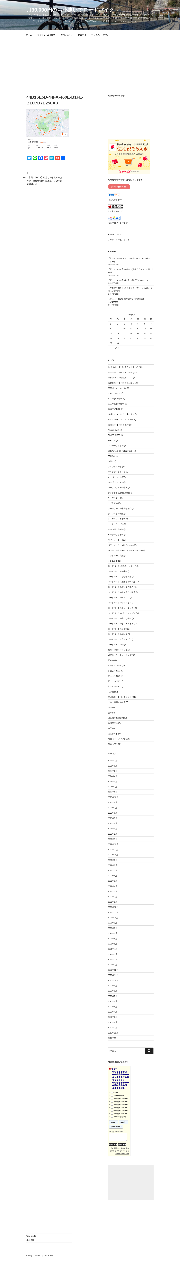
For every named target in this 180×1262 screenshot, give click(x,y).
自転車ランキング (115, 211)
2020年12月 (113, 970)
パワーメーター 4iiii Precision (121, 545)
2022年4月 (112, 886)
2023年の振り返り (116, 404)
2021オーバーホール (117, 388)
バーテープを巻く (116, 535)
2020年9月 (112, 986)
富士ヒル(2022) (114, 665)
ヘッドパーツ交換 (116, 555)
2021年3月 (112, 954)
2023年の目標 (114, 409)
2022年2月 (112, 896)
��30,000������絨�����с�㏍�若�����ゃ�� (119, 1150)
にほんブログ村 (115, 200)
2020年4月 (112, 1012)
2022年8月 (112, 865)
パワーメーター (115, 540)
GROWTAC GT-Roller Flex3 (120, 451)
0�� (115, 1093)
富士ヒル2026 (114, 686)
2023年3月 (112, 828)
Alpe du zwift (113, 430)
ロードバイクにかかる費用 (119, 576)
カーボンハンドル (116, 482)
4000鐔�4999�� (120, 1108)
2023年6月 (112, 813)
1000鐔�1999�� (120, 1099)
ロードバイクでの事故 (118, 571)
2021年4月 (112, 949)
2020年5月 (112, 1007)
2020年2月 (112, 1022)
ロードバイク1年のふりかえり (121, 566)
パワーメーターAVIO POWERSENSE (124, 550)
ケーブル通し (114, 498)
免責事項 (82, 35)
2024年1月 (112, 792)
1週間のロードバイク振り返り (121, 383)
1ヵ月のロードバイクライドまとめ (123, 367)
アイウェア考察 (115, 467)
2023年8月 (112, 802)
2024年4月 (112, 776)
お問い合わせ (66, 35)
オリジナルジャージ (117, 472)
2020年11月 (113, 975)
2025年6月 (112, 766)
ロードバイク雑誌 (116, 644)
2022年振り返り (115, 398)
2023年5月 (112, 818)
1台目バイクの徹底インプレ (120, 377)
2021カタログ (114, 393)
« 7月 (117, 348)
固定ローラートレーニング (119, 655)
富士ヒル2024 (114, 676)
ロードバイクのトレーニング (120, 608)
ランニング (113, 561)
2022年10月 (113, 855)
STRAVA (111, 456)
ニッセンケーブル (116, 524)
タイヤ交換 (113, 503)
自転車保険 (113, 723)
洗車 (110, 707)
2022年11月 (113, 849)
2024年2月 (112, 787)
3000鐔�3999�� (120, 1105)
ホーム (29, 35)
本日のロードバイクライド (119, 697)
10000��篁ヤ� (120, 1117)
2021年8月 (112, 928)
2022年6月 (112, 876)
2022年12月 (113, 844)
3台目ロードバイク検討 (118, 425)
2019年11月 (113, 1038)
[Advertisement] (90, 61)
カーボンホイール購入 (118, 487)
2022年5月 (112, 881)
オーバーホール (115, 477)
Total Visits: (31, 1236)
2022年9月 (112, 860)
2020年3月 (112, 1017)
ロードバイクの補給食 (118, 634)
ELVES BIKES (114, 435)
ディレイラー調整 (116, 514)
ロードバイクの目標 (117, 629)
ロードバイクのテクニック (119, 603)
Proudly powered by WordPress (39, 1255)
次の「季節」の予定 (117, 702)
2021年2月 (112, 959)
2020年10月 (113, 980)
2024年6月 (112, 771)
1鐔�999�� (118, 1096)
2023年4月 (112, 823)
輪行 (110, 728)
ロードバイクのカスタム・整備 (121, 592)
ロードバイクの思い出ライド (120, 623)
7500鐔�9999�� (120, 1114)
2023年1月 (112, 839)
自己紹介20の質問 (116, 718)
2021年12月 (113, 907)
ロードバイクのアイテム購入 (120, 587)
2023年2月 (112, 834)
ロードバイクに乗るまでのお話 (121, 582)
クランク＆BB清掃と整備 (119, 493)
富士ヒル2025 (114, 681)
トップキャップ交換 (117, 519)
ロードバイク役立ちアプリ (119, 639)
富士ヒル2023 (114, 671)
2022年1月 (112, 902)
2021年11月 (113, 912)
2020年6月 (112, 1001)
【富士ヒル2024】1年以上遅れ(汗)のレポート (128, 280)
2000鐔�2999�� (120, 1102)
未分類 (111, 692)
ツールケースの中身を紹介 (119, 508)
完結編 (111, 660)
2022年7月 (112, 870)
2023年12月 (113, 797)
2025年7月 (112, 760)
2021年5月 (112, 944)
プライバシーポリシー (101, 35)
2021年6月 (112, 938)
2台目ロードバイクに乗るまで (121, 414)
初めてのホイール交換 (118, 650)
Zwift (110, 461)
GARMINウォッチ (116, 446)
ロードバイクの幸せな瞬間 (119, 618)
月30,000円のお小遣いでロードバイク (70, 10)
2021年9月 (112, 923)
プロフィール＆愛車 (46, 35)
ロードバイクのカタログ (119, 597)
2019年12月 (113, 1033)
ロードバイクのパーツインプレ (121, 613)
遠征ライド (113, 734)
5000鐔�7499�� (120, 1111)
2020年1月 (112, 1027)
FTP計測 (111, 440)
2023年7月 (112, 808)
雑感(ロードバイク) (116, 739)
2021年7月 (112, 933)
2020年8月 (112, 991)
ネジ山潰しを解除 (116, 529)
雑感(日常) (112, 744)
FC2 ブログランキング (118, 223)
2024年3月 (112, 781)
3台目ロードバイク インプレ (120, 419)
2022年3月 (112, 891)
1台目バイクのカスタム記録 (120, 372)
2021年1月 (112, 965)
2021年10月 (113, 917)
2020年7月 (112, 996)
